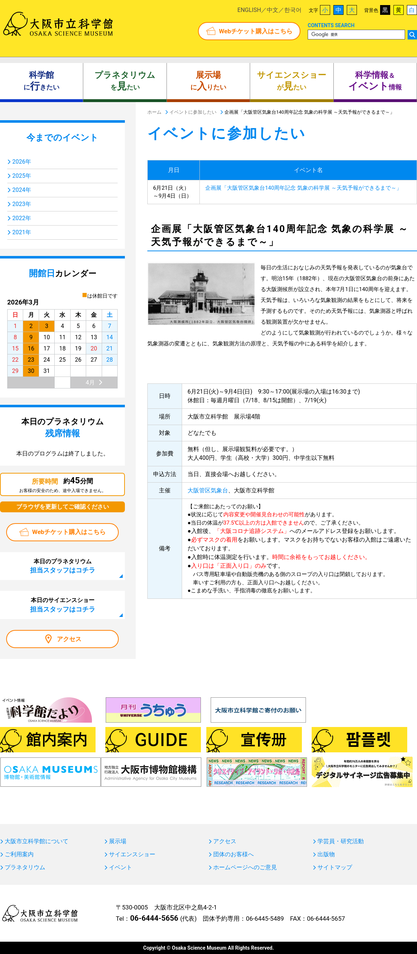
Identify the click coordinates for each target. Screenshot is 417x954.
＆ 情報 (375, 81)
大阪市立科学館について (36, 841)
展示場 (117, 841)
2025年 (21, 175)
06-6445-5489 (265, 918)
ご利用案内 (19, 854)
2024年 (21, 189)
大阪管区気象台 (208, 490)
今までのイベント (62, 138)
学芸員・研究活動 (340, 841)
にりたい (208, 81)
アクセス (69, 639)
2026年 (21, 161)
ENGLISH (249, 10)
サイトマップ (334, 867)
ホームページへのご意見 (245, 867)
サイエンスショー (132, 854)
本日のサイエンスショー (62, 605)
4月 (90, 382)
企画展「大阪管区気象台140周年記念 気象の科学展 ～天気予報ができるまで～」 (303, 188)
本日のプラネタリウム (62, 566)
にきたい (41, 81)
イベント (120, 867)
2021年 (21, 232)
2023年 (21, 204)
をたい (124, 81)
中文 (272, 10)
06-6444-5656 (154, 918)
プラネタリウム (25, 867)
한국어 (293, 10)
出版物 (326, 854)
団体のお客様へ (233, 854)
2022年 (21, 218)
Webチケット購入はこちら (255, 31)
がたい (291, 81)
